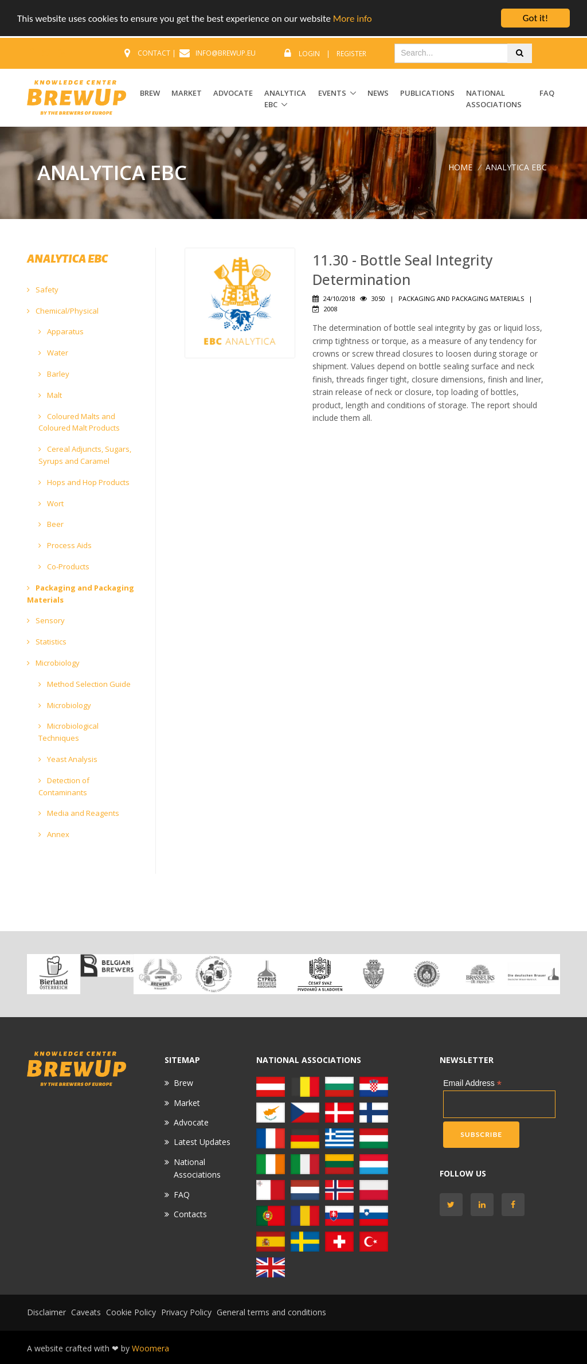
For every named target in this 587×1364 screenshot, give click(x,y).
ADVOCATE (233, 93)
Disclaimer (46, 1312)
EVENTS (332, 93)
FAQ (546, 93)
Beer (51, 524)
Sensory (46, 620)
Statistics (46, 641)
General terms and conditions (271, 1312)
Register (351, 53)
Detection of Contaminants (63, 786)
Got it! (535, 18)
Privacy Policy (186, 1312)
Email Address (472, 1083)
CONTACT (154, 53)
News (378, 93)
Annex (53, 834)
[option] (53, 974)
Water (53, 352)
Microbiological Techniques (68, 732)
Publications (427, 93)
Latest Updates (202, 1141)
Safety (42, 289)
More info (352, 19)
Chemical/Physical (63, 311)
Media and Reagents (78, 813)
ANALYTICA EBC (285, 99)
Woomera (150, 1348)
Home (460, 167)
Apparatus (61, 331)
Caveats (86, 1312)
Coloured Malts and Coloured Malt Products (79, 422)
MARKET (186, 93)
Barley (53, 374)
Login (309, 53)
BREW (150, 93)
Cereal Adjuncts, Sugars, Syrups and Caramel (84, 455)
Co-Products (63, 566)
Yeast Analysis (67, 759)
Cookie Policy (131, 1312)
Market (187, 1102)
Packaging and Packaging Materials (80, 594)
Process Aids (65, 545)
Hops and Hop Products (84, 482)
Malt (50, 395)
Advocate (191, 1122)
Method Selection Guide (84, 684)
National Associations (494, 99)
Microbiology (53, 663)
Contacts (190, 1214)
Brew (183, 1082)
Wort (51, 503)
